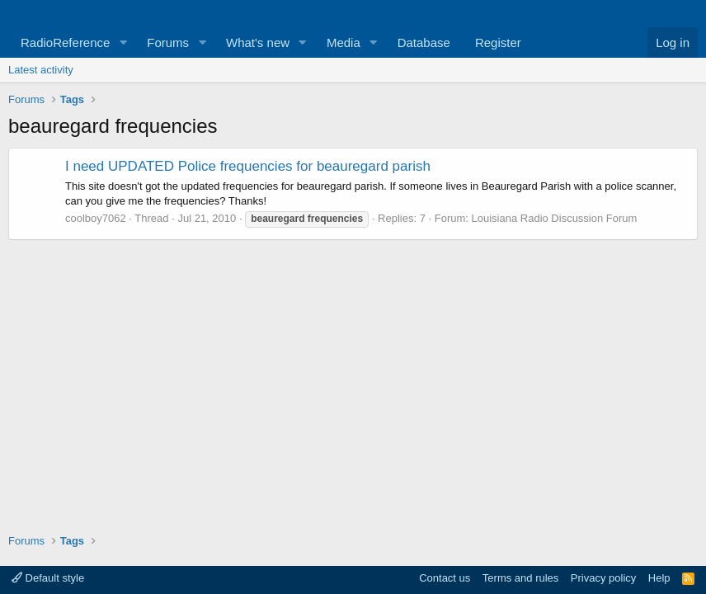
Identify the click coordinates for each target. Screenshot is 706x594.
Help (659, 578)
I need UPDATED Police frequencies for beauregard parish (248, 166)
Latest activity (40, 70)
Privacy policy (603, 578)
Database (424, 42)
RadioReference (65, 42)
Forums (168, 42)
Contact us (444, 578)
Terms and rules (520, 578)
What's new (257, 42)
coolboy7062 (95, 218)
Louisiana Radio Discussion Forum (555, 218)
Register (498, 42)
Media (343, 42)
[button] (122, 42)
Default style (48, 578)
